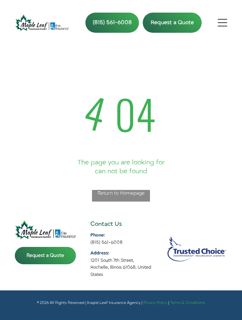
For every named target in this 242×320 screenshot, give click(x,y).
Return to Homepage (121, 193)
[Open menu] (222, 22)
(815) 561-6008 (106, 242)
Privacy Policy (155, 302)
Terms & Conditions (187, 302)
